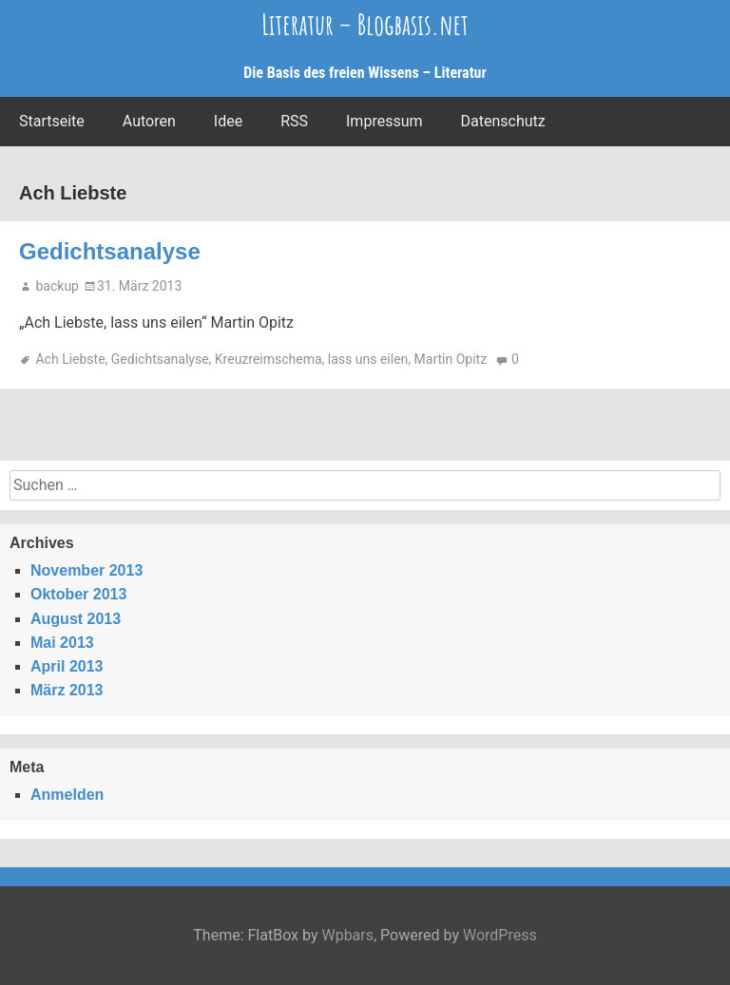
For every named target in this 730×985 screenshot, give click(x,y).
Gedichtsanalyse (110, 251)
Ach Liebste (70, 359)
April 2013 (66, 666)
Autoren (149, 121)
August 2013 (75, 619)
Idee (228, 121)
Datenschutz (503, 121)
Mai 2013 (62, 643)
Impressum (384, 121)
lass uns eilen (368, 359)
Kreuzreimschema (268, 359)
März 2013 (67, 690)
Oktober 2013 (78, 594)
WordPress (500, 935)
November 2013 (86, 570)
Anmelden (67, 794)
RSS (294, 121)
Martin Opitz (451, 359)
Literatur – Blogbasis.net (365, 24)
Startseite (52, 121)
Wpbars (347, 935)
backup (56, 286)
